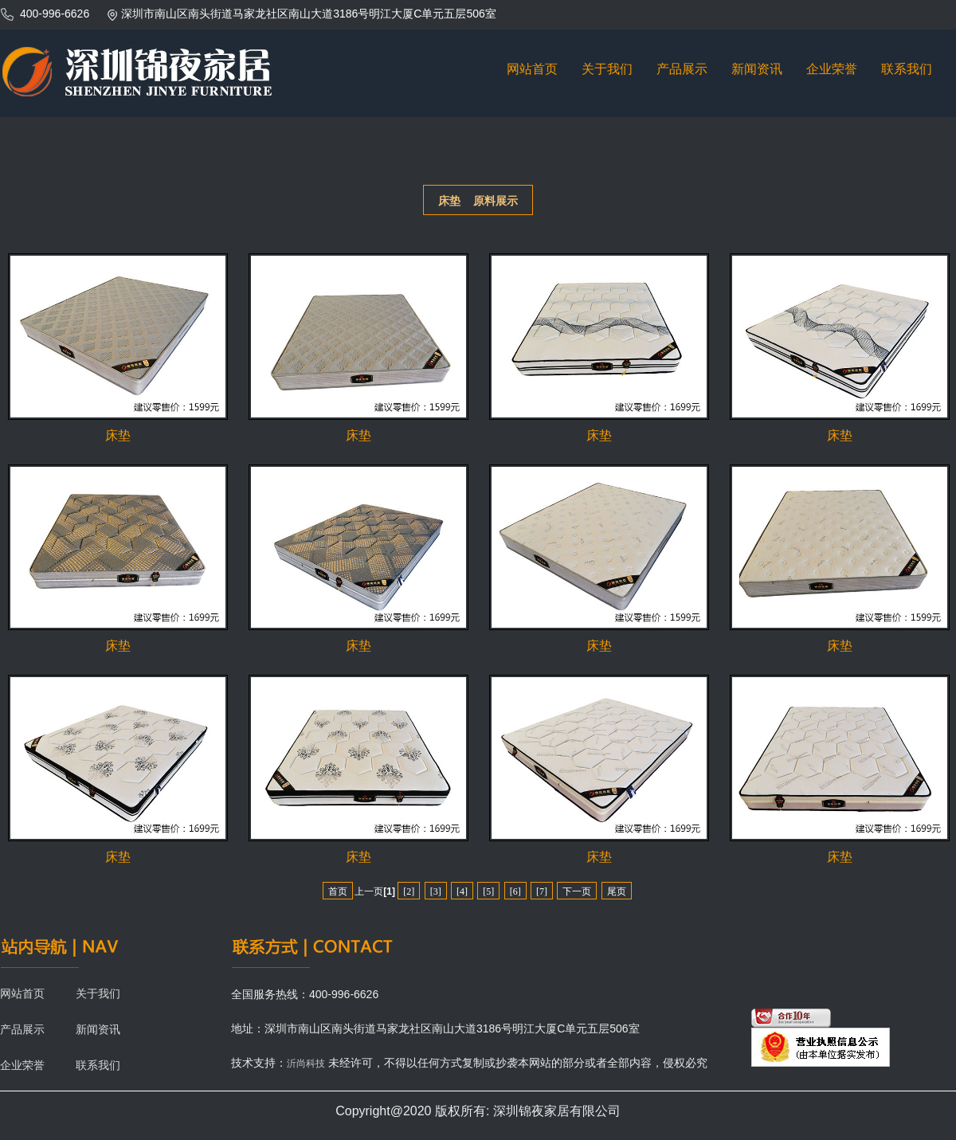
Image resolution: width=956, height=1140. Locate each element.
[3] (435, 891)
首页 (337, 891)
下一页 (576, 891)
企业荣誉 (831, 69)
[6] (515, 891)
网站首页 (532, 69)
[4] (462, 891)
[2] (408, 891)
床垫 (449, 200)
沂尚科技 (306, 1063)
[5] (488, 891)
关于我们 (607, 69)
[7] (541, 891)
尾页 (616, 891)
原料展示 (495, 200)
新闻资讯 (756, 69)
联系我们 (906, 69)
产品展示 (681, 69)
